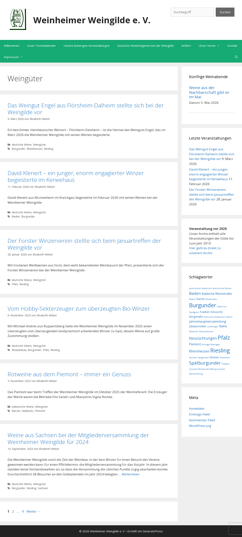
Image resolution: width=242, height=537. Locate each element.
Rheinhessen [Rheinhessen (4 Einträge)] (199, 351)
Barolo (16, 411)
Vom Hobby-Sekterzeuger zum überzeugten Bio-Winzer (79, 308)
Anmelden (196, 408)
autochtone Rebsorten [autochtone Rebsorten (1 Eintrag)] (200, 288)
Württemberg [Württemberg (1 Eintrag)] (196, 373)
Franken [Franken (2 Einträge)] (205, 312)
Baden (16, 216)
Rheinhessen (34, 149)
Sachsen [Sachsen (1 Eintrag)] (193, 357)
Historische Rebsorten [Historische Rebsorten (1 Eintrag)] (215, 317)
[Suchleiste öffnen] (236, 57)
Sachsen (43, 488)
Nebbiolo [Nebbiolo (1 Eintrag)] (193, 331)
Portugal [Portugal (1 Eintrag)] (206, 344)
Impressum (15, 57)
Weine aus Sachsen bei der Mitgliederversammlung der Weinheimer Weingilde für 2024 (78, 438)
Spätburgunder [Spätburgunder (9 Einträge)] (205, 363)
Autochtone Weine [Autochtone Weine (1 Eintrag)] (222, 288)
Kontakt (232, 45)
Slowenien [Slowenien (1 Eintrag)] (225, 357)
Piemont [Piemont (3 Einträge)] (195, 344)
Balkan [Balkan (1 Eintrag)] (192, 299)
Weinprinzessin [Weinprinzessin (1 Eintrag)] (217, 369)
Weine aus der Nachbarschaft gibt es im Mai (209, 92)
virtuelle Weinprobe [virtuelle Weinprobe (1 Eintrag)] (199, 369)
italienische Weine (23, 406)
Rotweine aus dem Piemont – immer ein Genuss (69, 374)
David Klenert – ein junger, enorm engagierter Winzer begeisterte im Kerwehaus (76, 176)
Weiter (33, 511)
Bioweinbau (19, 350)
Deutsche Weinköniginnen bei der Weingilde (145, 45)
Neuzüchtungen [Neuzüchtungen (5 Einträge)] (203, 338)
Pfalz (15, 284)
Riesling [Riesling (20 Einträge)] (220, 350)
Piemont (40, 411)
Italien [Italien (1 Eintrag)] (229, 317)
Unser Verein (211, 45)
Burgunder (18, 149)
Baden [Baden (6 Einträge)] (195, 293)
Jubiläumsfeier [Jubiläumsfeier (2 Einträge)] (197, 326)
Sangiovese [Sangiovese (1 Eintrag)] (203, 357)
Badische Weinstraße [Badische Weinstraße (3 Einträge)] (217, 294)
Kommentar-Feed (202, 420)
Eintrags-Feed (199, 414)
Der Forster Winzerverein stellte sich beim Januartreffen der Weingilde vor (84, 244)
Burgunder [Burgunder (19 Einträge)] (202, 305)
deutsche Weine (22, 144)
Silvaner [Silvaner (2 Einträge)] (214, 357)
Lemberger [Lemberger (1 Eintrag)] (212, 326)
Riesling (48, 149)
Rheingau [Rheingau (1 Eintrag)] (215, 344)
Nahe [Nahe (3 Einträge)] (223, 326)
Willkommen (11, 45)
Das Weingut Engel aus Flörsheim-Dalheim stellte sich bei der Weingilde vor (86, 108)
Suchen (225, 12)
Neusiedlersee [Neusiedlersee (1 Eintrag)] (206, 331)
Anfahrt (186, 45)
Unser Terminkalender (41, 45)
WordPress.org (200, 426)
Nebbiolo (27, 411)
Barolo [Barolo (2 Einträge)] (200, 299)
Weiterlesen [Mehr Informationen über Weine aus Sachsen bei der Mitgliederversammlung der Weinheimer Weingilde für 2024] (130, 474)
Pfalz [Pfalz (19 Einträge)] (224, 337)
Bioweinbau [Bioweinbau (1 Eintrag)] (211, 299)
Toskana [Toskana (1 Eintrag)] (225, 363)
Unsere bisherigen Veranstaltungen (87, 45)
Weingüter (39, 144)
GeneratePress (153, 531)
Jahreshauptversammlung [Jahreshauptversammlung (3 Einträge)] (207, 321)
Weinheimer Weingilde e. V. (92, 20)
